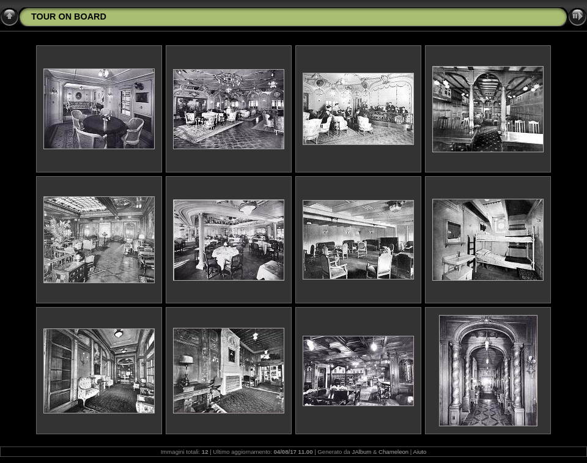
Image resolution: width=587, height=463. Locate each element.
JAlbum (361, 451)
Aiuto (419, 451)
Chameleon (393, 451)
